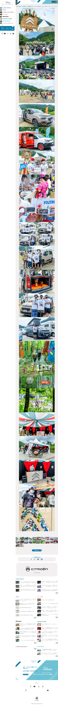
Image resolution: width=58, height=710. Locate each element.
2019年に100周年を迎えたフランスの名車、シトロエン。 (47, 625)
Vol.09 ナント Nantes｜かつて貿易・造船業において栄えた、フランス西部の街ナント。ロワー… (47, 611)
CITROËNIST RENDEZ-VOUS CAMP (23, 608)
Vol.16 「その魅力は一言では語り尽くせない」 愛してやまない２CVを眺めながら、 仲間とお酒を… (26, 582)
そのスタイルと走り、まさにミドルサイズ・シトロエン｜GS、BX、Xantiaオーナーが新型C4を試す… (26, 636)
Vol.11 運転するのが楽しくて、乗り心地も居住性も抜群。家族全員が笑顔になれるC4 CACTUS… (47, 590)
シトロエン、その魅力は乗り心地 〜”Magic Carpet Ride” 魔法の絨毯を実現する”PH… (25, 629)
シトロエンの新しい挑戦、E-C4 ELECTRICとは (25, 640)
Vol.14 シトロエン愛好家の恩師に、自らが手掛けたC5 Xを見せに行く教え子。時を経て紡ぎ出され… (26, 586)
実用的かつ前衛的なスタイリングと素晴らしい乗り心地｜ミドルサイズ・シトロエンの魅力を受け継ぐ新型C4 (26, 632)
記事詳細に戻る (36, 550)
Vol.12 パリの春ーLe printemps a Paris (45, 600)
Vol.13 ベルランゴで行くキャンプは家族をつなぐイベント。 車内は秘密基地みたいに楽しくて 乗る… (47, 586)
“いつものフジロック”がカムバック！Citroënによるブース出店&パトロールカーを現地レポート (47, 654)
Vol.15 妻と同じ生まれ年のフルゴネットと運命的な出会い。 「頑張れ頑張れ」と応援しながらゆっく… (47, 582)
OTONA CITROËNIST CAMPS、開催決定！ (25, 615)
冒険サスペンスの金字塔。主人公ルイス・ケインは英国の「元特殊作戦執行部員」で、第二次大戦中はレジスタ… (47, 628)
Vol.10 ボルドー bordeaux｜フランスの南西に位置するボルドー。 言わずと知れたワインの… (47, 607)
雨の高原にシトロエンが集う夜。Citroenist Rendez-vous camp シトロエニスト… (25, 604)
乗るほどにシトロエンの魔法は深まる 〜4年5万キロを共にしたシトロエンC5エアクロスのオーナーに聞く (26, 625)
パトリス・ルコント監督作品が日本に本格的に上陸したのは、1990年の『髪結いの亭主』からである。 (47, 640)
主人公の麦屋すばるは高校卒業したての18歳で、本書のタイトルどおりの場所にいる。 (47, 632)
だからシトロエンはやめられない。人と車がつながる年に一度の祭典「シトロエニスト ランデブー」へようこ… (26, 600)
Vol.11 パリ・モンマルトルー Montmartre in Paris (46, 604)
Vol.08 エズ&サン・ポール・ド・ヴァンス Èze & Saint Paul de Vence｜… (47, 615)
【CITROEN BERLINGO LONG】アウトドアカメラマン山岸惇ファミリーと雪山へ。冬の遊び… (47, 650)
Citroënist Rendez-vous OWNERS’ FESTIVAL (25, 611)
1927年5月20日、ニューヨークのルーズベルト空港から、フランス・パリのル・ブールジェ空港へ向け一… (47, 636)
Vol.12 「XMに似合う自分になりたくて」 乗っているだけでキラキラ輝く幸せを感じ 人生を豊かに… (26, 590)
